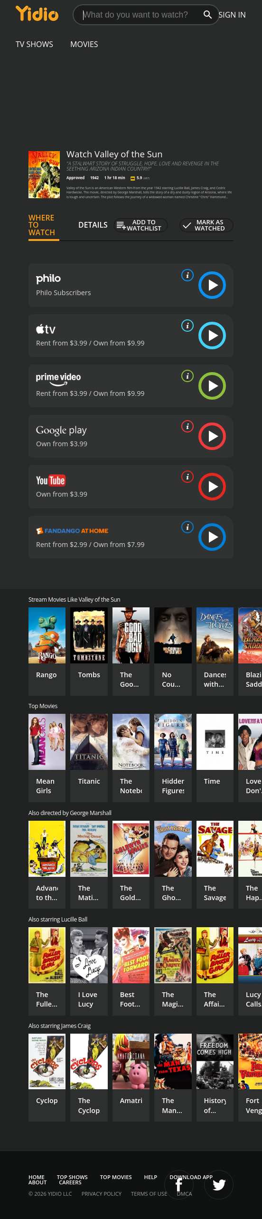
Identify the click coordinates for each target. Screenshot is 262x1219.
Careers (70, 1182)
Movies (84, 44)
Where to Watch (41, 225)
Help (151, 1177)
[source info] (186, 275)
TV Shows (34, 44)
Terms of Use (149, 1193)
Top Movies (116, 1177)
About (37, 1182)
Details (93, 225)
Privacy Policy (102, 1193)
